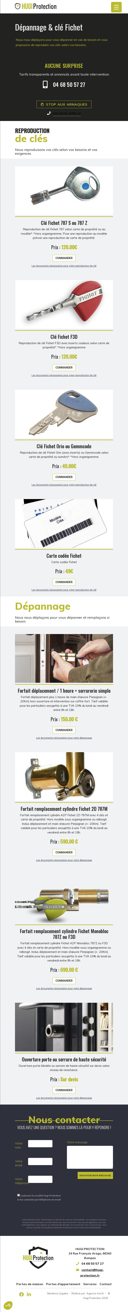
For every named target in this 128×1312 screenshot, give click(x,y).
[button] (8, 1305)
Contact (106, 1284)
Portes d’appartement (63, 1284)
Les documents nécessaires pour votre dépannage (64, 755)
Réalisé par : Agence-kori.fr (87, 1293)
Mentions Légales (57, 1293)
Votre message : (78, 1142)
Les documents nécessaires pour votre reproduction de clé (64, 283)
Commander (64, 275)
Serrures (90, 1284)
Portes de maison (29, 1284)
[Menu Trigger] (116, 7)
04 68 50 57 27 (90, 1263)
